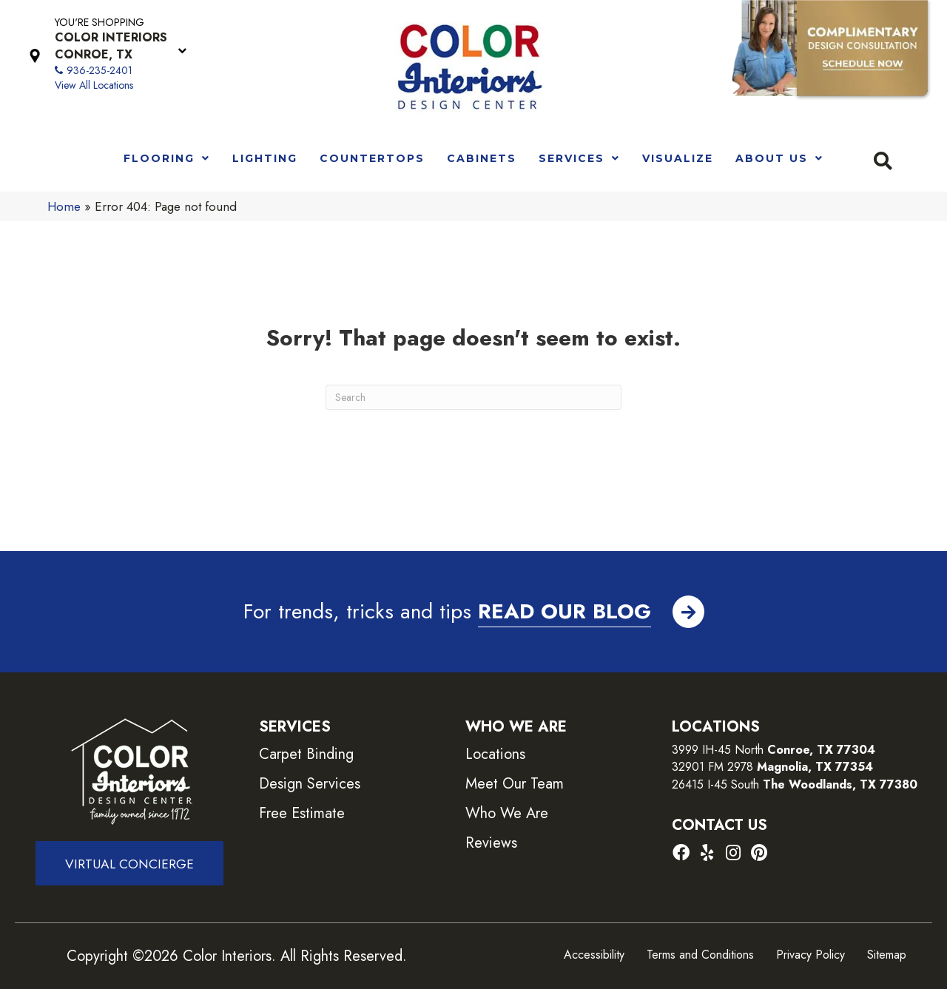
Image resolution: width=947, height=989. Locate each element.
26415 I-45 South (794, 784)
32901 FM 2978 (772, 766)
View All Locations (94, 85)
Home (64, 206)
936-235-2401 (99, 70)
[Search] (473, 397)
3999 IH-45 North (718, 749)
